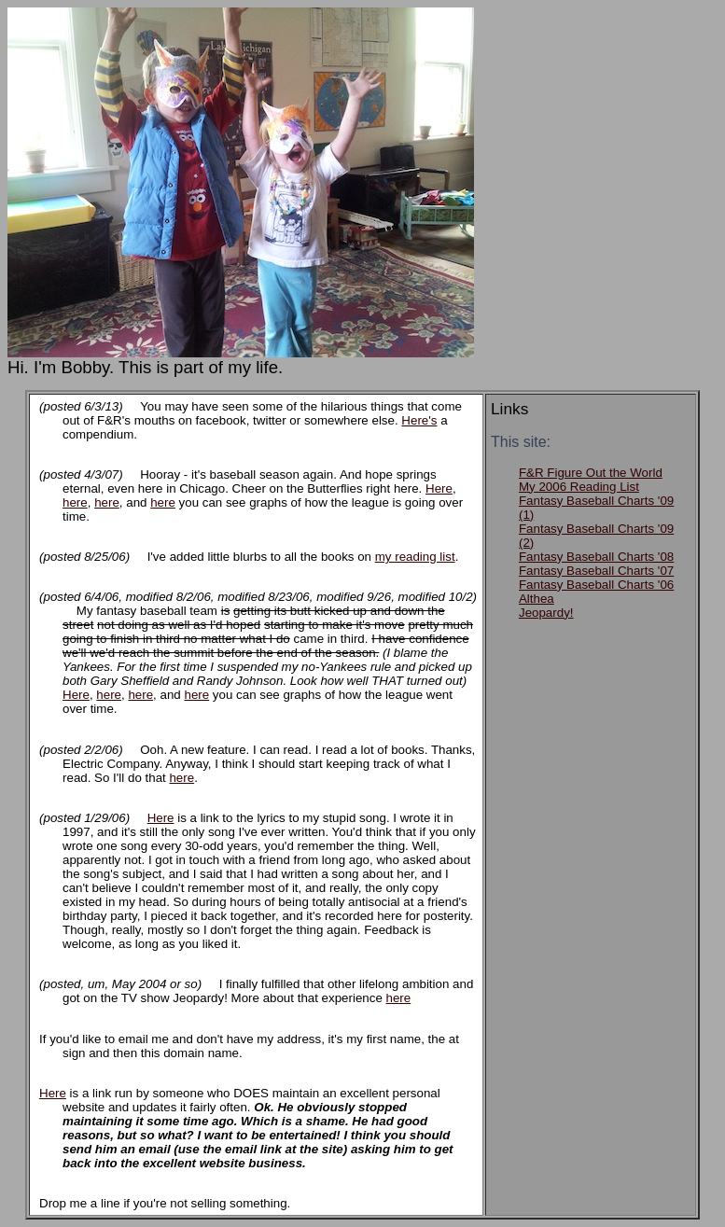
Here (439, 488)
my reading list (415, 557)
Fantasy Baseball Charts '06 (596, 585)
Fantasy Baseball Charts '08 (596, 557)
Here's (419, 420)
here (75, 502)
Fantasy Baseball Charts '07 (596, 571)
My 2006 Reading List (579, 487)
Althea (536, 599)
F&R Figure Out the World (590, 473)
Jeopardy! (546, 613)
